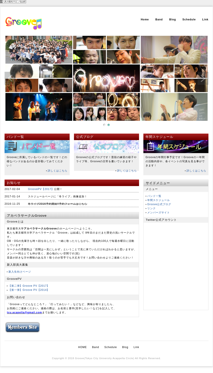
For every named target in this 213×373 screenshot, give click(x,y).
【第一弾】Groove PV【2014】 (28, 289)
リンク (151, 208)
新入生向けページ (19, 271)
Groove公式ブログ (159, 204)
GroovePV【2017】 (41, 189)
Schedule (189, 19)
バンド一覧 (154, 196)
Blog (172, 19)
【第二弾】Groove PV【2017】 (28, 285)
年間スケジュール (158, 200)
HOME (82, 347)
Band (159, 19)
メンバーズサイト (158, 212)
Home (145, 19)
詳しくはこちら (57, 170)
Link (205, 19)
